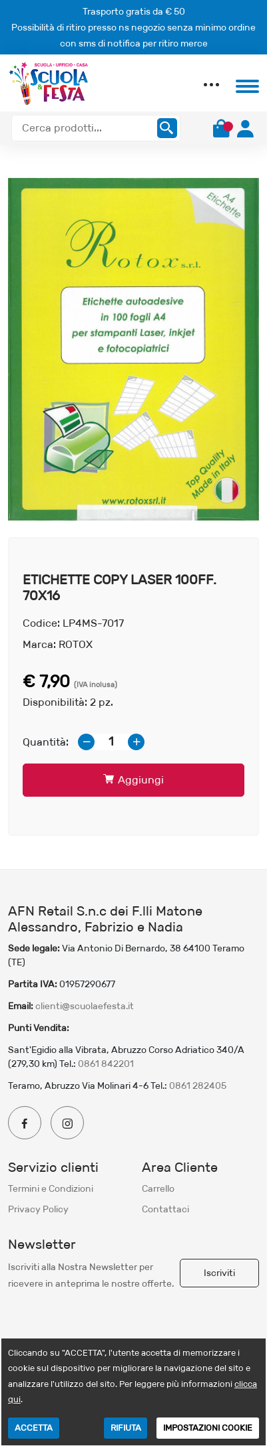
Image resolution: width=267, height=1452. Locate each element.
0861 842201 (106, 1064)
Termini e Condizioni (50, 1188)
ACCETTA (34, 1427)
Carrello (158, 1188)
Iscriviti (219, 1273)
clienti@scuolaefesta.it (84, 1006)
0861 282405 (197, 1085)
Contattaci (165, 1209)
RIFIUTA (126, 1427)
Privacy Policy (38, 1209)
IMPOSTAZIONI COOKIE (207, 1427)
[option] (133, 349)
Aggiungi (133, 779)
